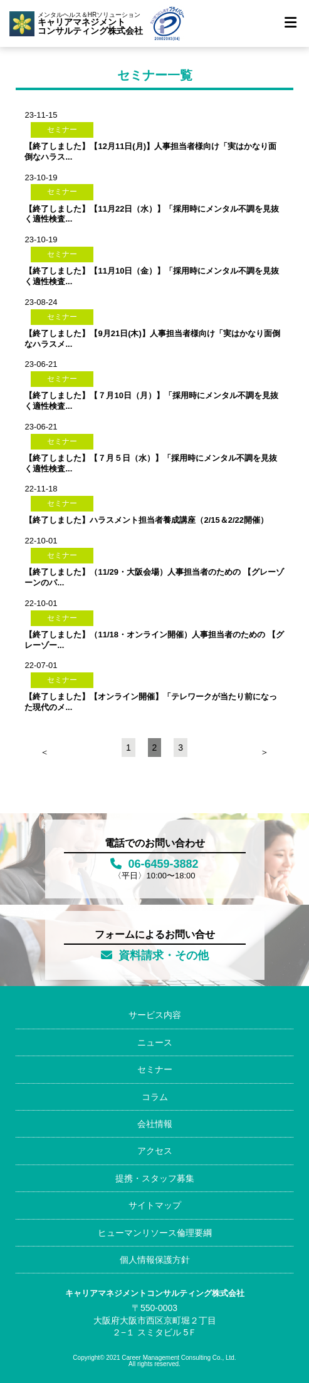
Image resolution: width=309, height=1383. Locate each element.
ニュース (154, 1042)
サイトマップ (154, 1205)
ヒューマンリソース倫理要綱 (155, 1233)
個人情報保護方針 (155, 1260)
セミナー (154, 1069)
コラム (155, 1097)
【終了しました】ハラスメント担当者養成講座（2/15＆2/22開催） (146, 520)
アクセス (154, 1151)
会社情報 (154, 1124)
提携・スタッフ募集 (154, 1178)
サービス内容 (154, 1015)
